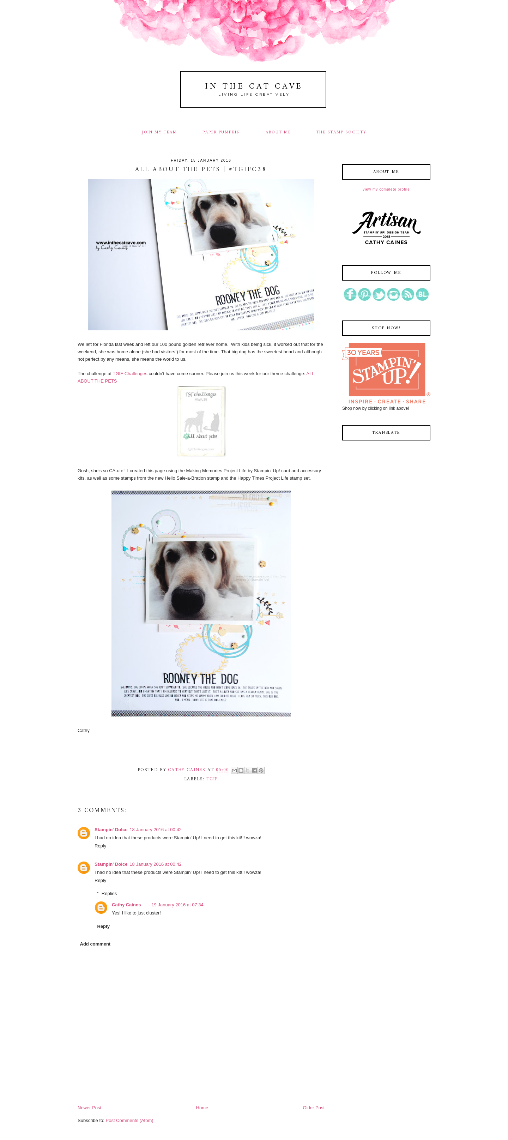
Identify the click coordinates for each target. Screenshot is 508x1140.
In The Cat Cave (254, 86)
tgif (212, 779)
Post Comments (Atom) (129, 1120)
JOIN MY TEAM (159, 132)
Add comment (95, 944)
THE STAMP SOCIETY (341, 132)
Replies (109, 893)
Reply (100, 845)
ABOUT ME (278, 132)
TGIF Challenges (131, 373)
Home (202, 1107)
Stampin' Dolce (111, 829)
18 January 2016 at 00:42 (155, 829)
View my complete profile (386, 189)
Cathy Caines (126, 904)
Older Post (314, 1107)
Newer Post (89, 1107)
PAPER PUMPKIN (221, 132)
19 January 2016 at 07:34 (177, 904)
